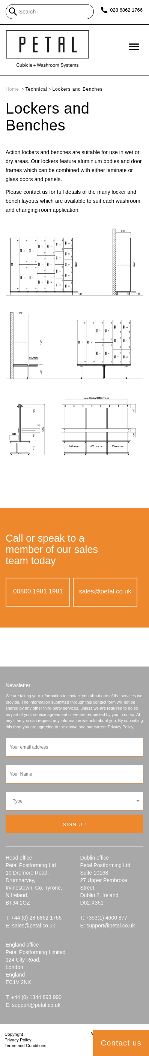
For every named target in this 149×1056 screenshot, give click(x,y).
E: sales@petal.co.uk (30, 926)
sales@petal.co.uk (105, 591)
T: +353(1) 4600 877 (104, 918)
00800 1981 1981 (38, 591)
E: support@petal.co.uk (107, 926)
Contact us (121, 1043)
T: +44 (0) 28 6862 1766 (34, 918)
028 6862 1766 (126, 10)
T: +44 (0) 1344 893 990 (34, 997)
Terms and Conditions (25, 1045)
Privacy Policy (18, 1040)
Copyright (14, 1034)
